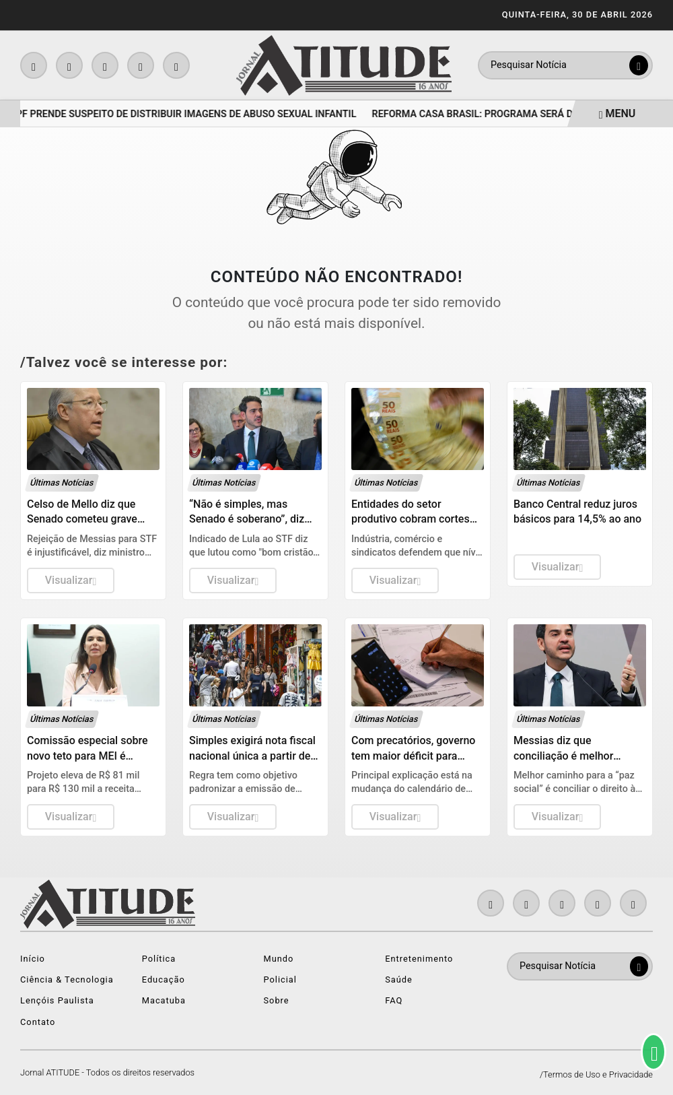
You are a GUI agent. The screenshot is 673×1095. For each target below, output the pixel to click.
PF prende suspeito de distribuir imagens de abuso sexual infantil (188, 114)
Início (32, 959)
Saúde (399, 979)
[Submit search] (638, 65)
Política (159, 959)
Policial (280, 979)
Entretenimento (419, 959)
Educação (163, 979)
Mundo (279, 959)
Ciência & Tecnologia (67, 979)
